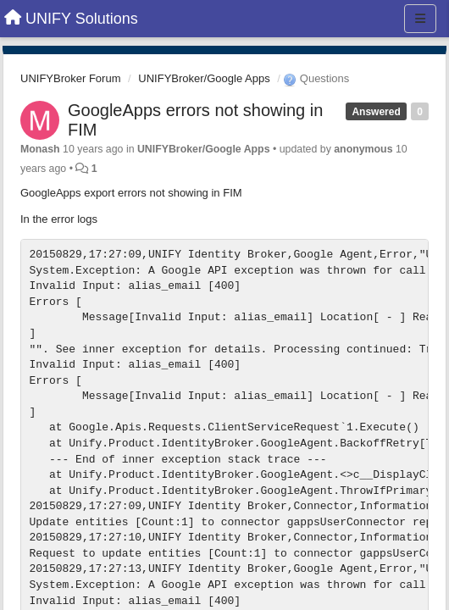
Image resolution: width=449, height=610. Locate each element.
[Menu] (420, 18)
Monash (40, 149)
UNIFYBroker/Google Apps (203, 78)
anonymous (363, 149)
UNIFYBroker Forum (70, 78)
